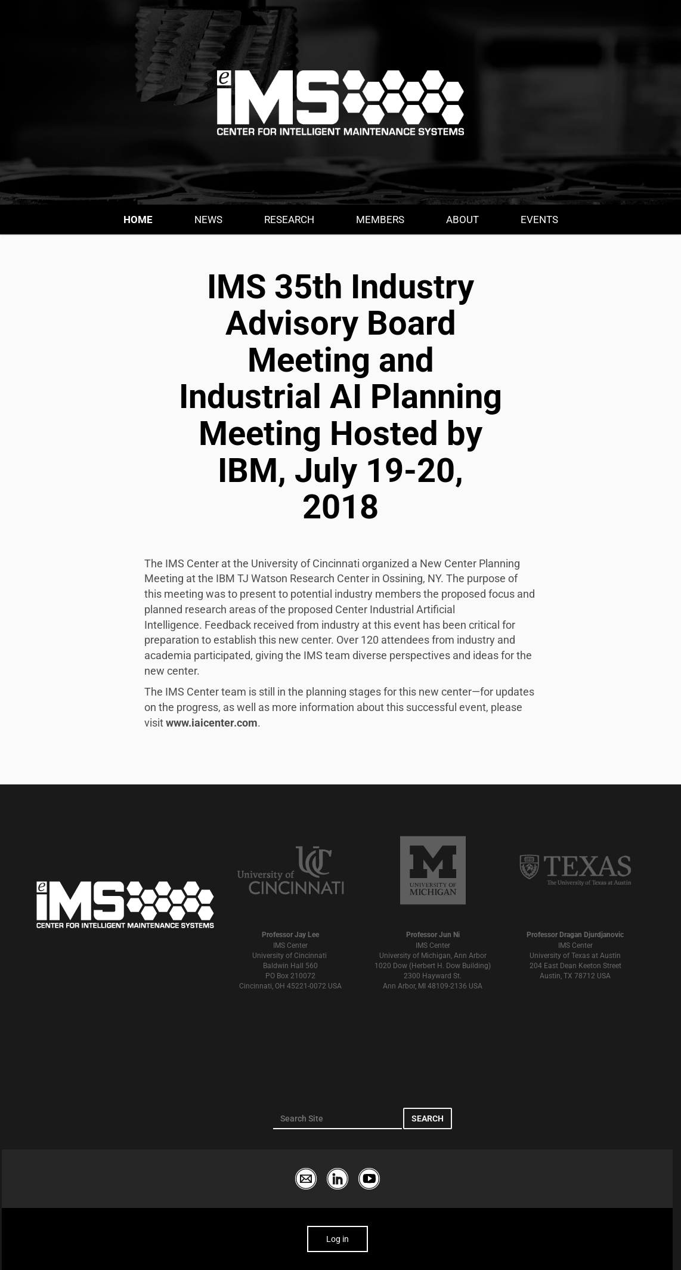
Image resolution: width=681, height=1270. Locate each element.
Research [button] (289, 219)
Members (380, 219)
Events (539, 219)
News (208, 219)
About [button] (462, 219)
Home (138, 219)
